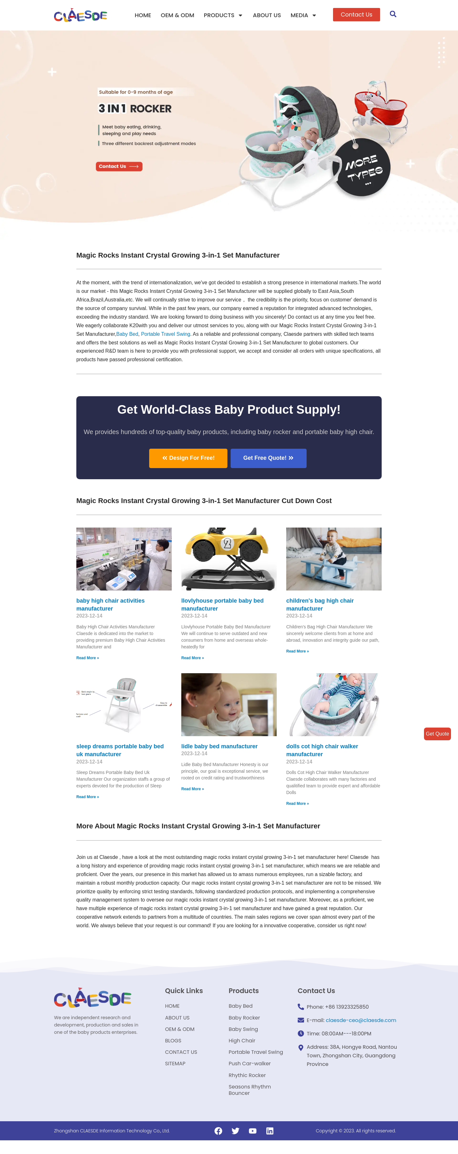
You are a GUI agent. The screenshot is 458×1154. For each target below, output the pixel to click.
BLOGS (173, 1051)
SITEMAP (175, 1076)
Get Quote (437, 733)
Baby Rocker (244, 1027)
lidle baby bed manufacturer (219, 746)
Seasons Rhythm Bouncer (250, 1103)
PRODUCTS (223, 15)
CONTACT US (181, 1064)
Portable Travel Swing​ (166, 334)
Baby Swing (243, 1039)
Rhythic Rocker (247, 1088)
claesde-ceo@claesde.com (361, 1029)
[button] (356, 14)
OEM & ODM (177, 15)
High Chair (242, 1051)
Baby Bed (127, 334)
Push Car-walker (250, 1076)
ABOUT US (267, 15)
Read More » (87, 658)
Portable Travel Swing (256, 1064)
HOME (143, 15)
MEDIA (304, 15)
